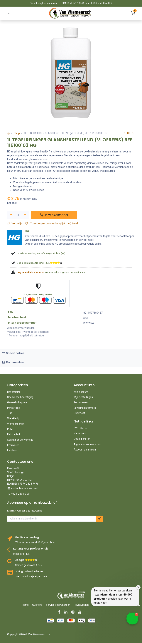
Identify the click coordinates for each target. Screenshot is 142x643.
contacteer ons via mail (24, 488)
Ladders (12, 450)
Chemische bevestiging (20, 397)
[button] (99, 519)
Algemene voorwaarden (87, 444)
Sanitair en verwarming (20, 439)
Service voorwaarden (58, 604)
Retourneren (81, 402)
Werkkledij (13, 418)
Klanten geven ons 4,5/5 (28, 565)
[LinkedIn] (67, 612)
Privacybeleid (81, 604)
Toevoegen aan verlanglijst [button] (45, 223)
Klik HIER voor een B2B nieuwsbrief (25, 510)
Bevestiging (14, 391)
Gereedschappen (17, 402)
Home (25, 604)
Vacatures (80, 433)
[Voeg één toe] (25, 215)
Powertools (13, 407)
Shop (17, 133)
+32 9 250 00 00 (20, 493)
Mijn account (81, 391)
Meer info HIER (21, 553)
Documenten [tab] (13, 362)
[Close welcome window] (138, 587)
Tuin (9, 413)
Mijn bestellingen (83, 397)
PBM (10, 428)
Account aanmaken (85, 449)
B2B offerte (80, 428)
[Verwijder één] (11, 215)
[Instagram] (74, 612)
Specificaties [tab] (13, 353)
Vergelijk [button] (14, 223)
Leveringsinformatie (85, 407)
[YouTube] (81, 612)
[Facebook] (60, 612)
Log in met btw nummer (31, 272)
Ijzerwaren (13, 445)
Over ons (37, 604)
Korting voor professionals (30, 548)
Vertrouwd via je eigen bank (31, 576)
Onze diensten (82, 438)
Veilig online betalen (29, 571)
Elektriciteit (13, 434)
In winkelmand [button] (54, 215)
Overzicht (79, 413)
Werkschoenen (15, 423)
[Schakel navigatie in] (8, 13)
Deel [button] (73, 223)
